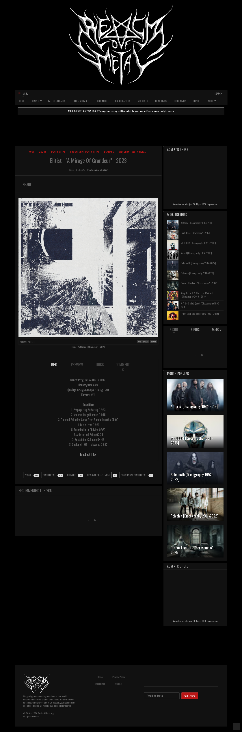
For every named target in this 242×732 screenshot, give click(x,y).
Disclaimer (100, 683)
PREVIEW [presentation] (77, 364)
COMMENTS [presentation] (123, 367)
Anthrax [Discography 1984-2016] (197, 223)
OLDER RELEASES (81, 101)
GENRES (36, 101)
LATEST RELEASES (56, 101)
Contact (118, 683)
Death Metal (58, 151)
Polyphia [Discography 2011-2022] (197, 273)
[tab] (53, 367)
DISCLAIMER (180, 101)
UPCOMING (101, 101)
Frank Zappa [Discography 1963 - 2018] (200, 313)
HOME (21, 101)
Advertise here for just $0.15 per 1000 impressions (195, 204)
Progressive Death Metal (84, 151)
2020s (42, 151)
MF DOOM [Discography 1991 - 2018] (198, 243)
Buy (94, 454)
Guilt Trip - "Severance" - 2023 (195, 233)
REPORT (197, 101)
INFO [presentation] (54, 364)
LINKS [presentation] (100, 364)
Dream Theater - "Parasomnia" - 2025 (199, 283)
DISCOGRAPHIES (122, 101)
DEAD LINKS (161, 101)
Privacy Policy (118, 677)
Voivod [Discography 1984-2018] (196, 253)
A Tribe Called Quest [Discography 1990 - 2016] (200, 304)
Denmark (109, 151)
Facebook (85, 454)
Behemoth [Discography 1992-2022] (198, 263)
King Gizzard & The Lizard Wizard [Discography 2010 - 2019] (197, 294)
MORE (212, 101)
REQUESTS (143, 101)
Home (31, 151)
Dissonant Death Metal (132, 151)
